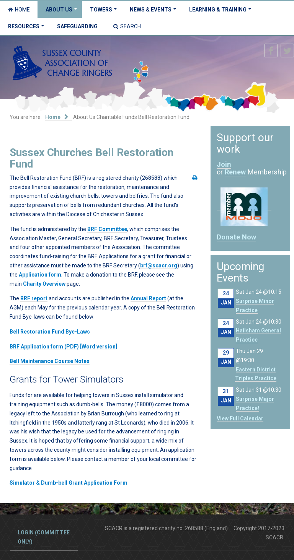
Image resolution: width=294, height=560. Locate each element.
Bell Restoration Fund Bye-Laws (50, 332)
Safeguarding (77, 26)
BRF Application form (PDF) (44, 346)
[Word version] (98, 346)
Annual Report (148, 298)
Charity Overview (44, 284)
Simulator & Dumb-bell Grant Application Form (68, 483)
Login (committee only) (44, 537)
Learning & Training (218, 10)
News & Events (151, 10)
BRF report (33, 298)
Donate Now (236, 237)
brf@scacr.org (158, 265)
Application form (40, 275)
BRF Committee (107, 229)
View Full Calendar (240, 418)
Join (224, 164)
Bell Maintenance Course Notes (50, 361)
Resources (23, 26)
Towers (101, 10)
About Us (59, 10)
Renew (235, 172)
